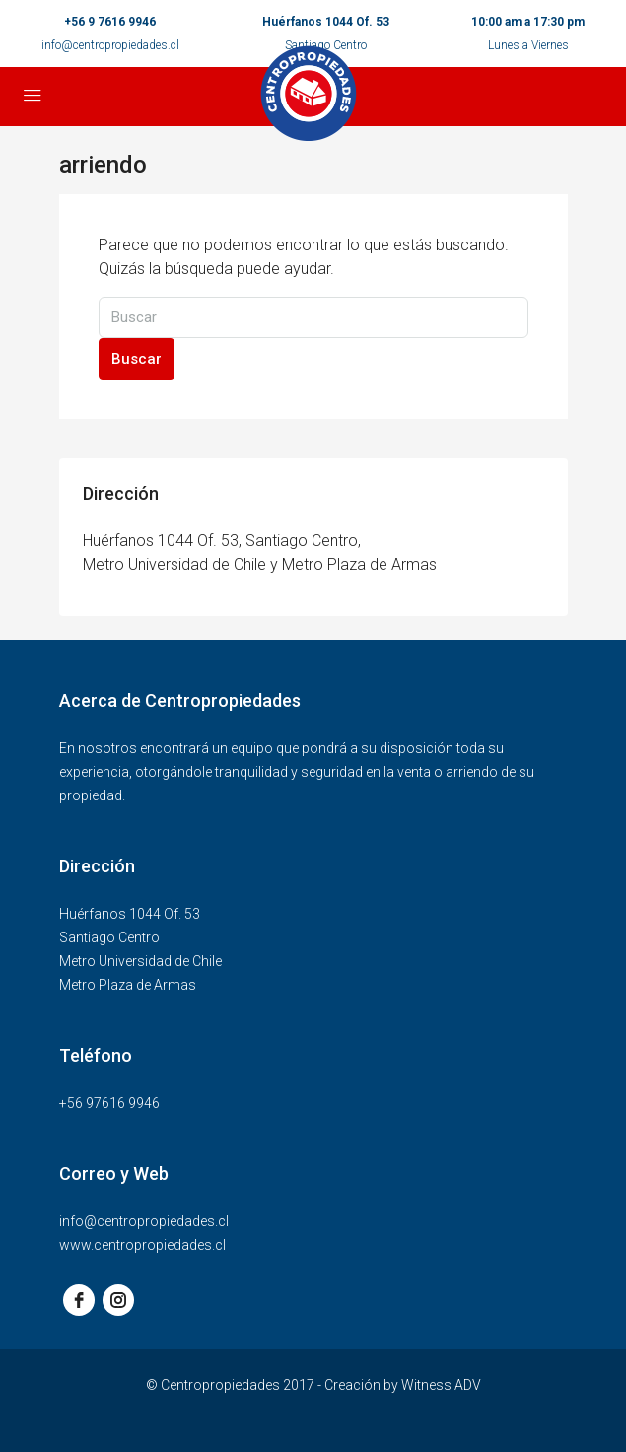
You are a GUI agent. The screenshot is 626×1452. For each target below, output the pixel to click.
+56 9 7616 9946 (110, 22)
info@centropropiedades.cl (110, 45)
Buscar (136, 359)
